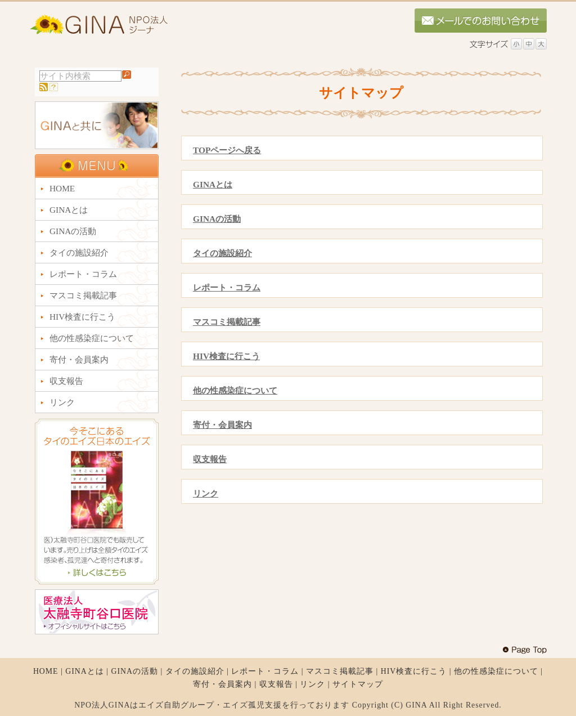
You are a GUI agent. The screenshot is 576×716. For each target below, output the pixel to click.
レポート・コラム (226, 287)
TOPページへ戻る (227, 150)
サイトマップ (357, 684)
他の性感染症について (235, 390)
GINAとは (212, 184)
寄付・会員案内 (222, 424)
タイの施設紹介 (222, 253)
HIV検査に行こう (226, 356)
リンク (205, 493)
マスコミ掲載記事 (226, 321)
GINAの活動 (217, 218)
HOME (45, 671)
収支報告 (210, 459)
